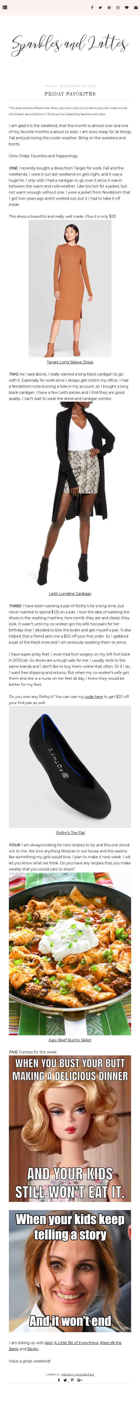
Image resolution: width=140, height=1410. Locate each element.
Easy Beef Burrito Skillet (70, 1040)
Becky (32, 1349)
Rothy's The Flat (70, 833)
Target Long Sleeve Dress (70, 362)
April (48, 1343)
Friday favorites (77, 1374)
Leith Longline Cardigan (70, 593)
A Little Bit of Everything (76, 1343)
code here (94, 696)
